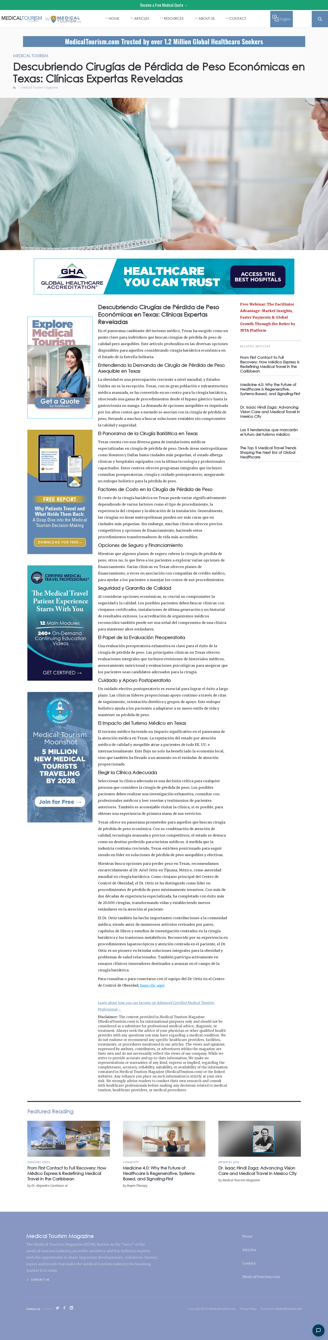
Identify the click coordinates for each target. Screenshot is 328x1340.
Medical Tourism (315, 103)
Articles (249, 1250)
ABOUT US (207, 18)
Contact (249, 1263)
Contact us (40, 1280)
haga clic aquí (152, 985)
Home (247, 1236)
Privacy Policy (248, 1309)
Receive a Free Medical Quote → (164, 5)
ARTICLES (141, 18)
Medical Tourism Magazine (39, 87)
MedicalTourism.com (261, 1277)
